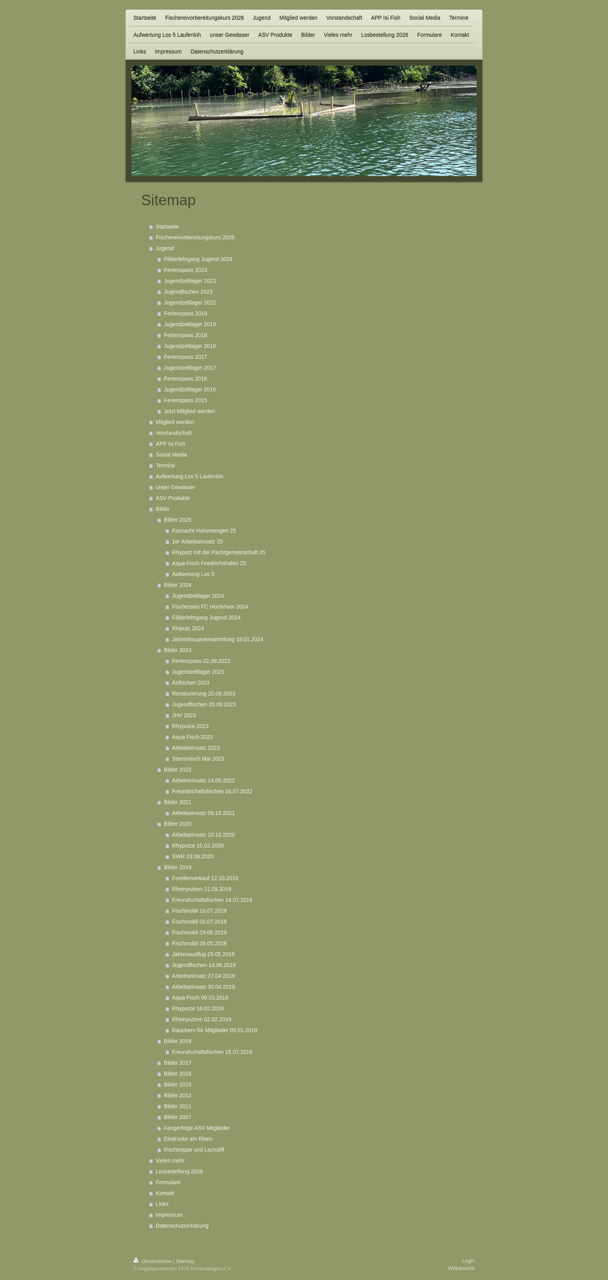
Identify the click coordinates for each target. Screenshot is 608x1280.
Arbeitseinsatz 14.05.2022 (203, 780)
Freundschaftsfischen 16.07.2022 (212, 791)
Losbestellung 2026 (179, 1171)
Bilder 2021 (178, 802)
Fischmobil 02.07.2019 (199, 921)
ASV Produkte (173, 498)
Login (468, 1261)
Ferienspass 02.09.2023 (201, 661)
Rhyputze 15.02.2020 (198, 845)
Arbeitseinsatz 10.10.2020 (203, 835)
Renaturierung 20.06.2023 (203, 693)
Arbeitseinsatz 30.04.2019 (203, 987)
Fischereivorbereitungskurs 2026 (195, 237)
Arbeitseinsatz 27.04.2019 (203, 976)
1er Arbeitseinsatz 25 (197, 541)
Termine (165, 465)
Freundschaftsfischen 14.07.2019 (212, 900)
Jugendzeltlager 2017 (190, 368)
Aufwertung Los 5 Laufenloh (189, 476)
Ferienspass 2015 (185, 400)
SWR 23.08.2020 (193, 856)
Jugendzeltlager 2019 (190, 324)
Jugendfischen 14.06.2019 (204, 965)
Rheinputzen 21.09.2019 (201, 889)
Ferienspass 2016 (185, 378)
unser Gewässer (175, 487)
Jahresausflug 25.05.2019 (203, 954)
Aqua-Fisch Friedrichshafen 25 (209, 563)
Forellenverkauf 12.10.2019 (205, 878)
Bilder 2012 (178, 1095)
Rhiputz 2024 (188, 628)
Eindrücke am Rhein (188, 1139)
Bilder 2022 (178, 769)
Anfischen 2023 (191, 683)
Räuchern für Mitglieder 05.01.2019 (214, 1030)
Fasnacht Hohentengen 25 (204, 531)
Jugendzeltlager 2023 (190, 281)
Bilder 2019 (178, 867)
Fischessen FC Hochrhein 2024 (210, 607)
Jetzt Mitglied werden (189, 411)
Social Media (171, 454)
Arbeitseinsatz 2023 (196, 748)
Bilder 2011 (178, 1106)
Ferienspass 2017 (185, 357)
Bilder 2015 (178, 1084)
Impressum (169, 1215)
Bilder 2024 (178, 585)
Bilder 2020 (178, 824)
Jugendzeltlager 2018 (190, 346)
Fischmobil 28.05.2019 (199, 943)
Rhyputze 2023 (190, 726)
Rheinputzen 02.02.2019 (201, 1019)
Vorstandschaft (174, 433)
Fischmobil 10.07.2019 (199, 911)
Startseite (167, 226)
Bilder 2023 (178, 650)
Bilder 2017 (178, 1063)
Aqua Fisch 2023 (192, 737)
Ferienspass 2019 (185, 313)
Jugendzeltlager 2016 (190, 389)
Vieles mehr (170, 1160)
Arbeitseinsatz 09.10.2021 (203, 813)
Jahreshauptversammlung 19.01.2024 (217, 639)
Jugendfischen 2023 (188, 292)
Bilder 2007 (178, 1117)
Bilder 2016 (178, 1074)
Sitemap (185, 1261)
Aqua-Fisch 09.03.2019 (200, 998)
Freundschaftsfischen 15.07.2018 (212, 1052)
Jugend (165, 248)
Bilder (163, 509)
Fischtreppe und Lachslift (194, 1150)
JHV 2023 (184, 715)
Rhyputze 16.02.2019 (198, 1008)
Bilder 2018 (178, 1041)
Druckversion (153, 1261)
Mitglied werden (175, 422)
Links (162, 1204)
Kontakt (165, 1193)
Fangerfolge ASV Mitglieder (197, 1128)
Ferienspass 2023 (185, 270)
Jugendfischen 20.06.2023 (204, 704)
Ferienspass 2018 (185, 335)
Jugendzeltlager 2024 (198, 596)
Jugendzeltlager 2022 (190, 302)
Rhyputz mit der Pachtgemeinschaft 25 (218, 552)
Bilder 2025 (178, 520)
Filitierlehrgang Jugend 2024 (198, 259)
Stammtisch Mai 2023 (198, 759)
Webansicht (461, 1268)
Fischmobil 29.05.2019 (199, 932)
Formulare (168, 1182)
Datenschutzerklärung (182, 1226)
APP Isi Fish (170, 444)
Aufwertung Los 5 (193, 574)
